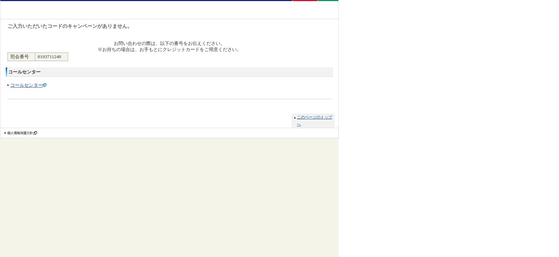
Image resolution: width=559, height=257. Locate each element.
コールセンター (26, 85)
